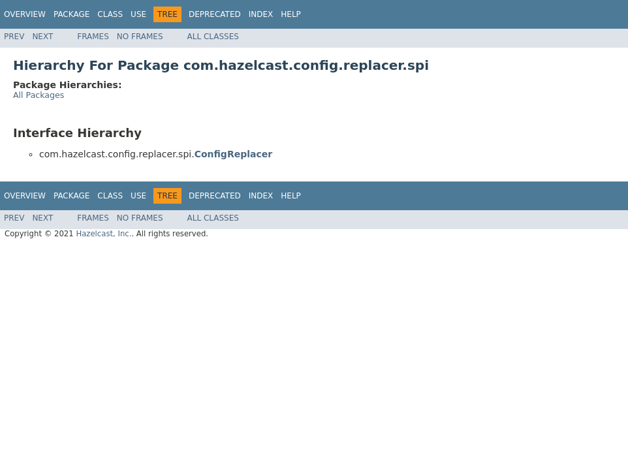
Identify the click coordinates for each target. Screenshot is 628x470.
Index (261, 14)
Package (71, 14)
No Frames (140, 36)
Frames (93, 36)
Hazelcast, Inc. (103, 233)
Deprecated (215, 14)
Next (42, 36)
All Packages (38, 95)
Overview (25, 14)
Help (291, 14)
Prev (14, 36)
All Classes (213, 36)
